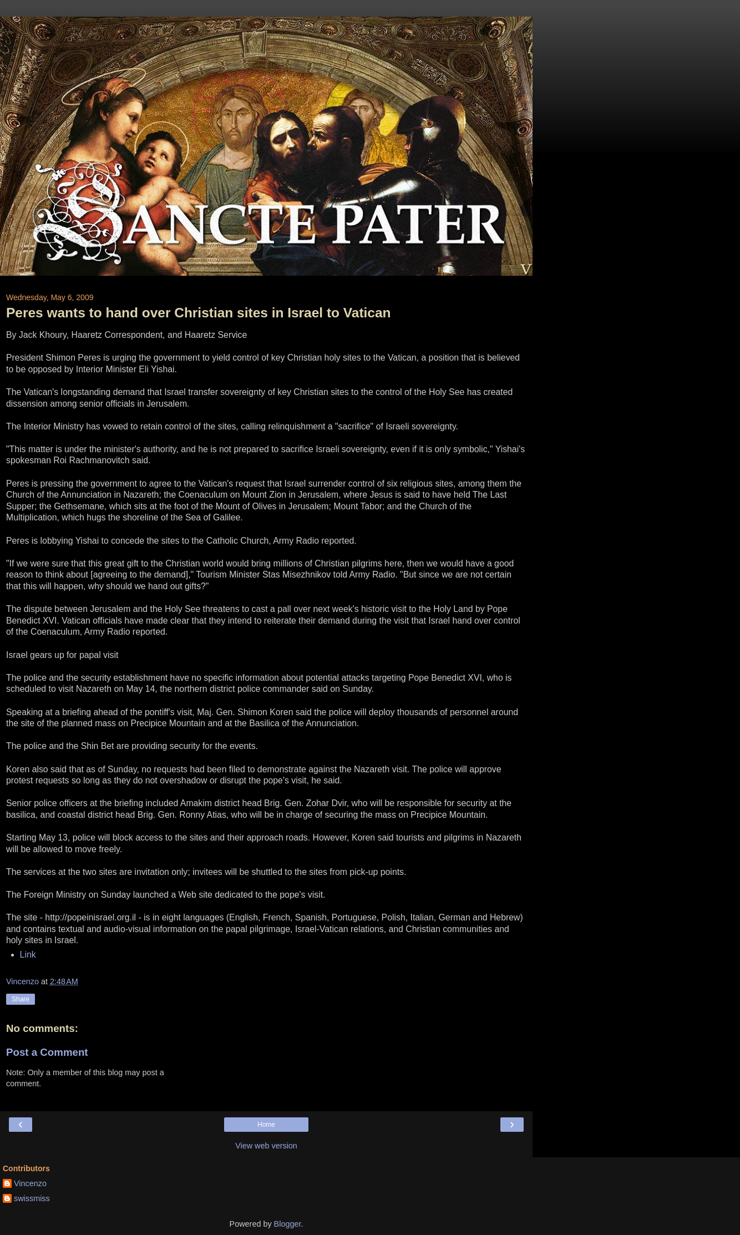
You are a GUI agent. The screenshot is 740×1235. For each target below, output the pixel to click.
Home (266, 1124)
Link (28, 954)
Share (20, 999)
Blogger (287, 1223)
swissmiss (32, 1198)
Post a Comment (47, 1052)
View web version (266, 1145)
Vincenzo (30, 1183)
